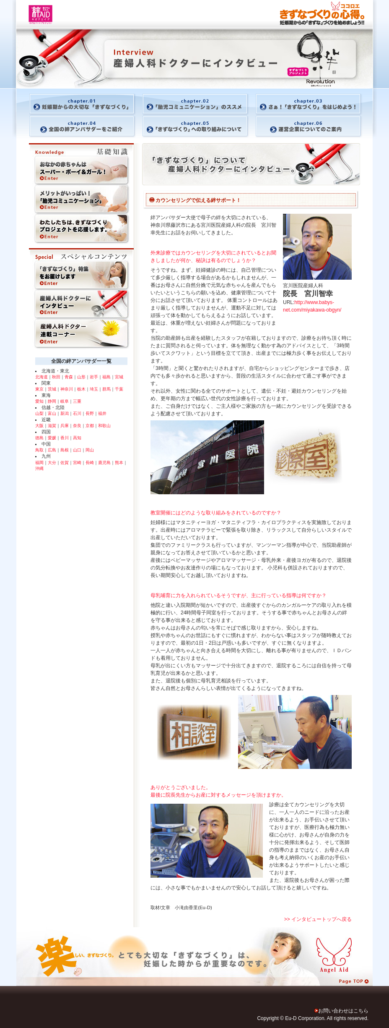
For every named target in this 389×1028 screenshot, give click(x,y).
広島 (52, 450)
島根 (64, 450)
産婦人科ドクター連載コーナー (81, 336)
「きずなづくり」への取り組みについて (194, 127)
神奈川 (66, 389)
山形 (81, 377)
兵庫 (64, 425)
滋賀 (52, 425)
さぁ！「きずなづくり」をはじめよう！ (314, 101)
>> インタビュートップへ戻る (318, 919)
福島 (106, 377)
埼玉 (94, 389)
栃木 (81, 389)
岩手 (94, 377)
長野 (90, 413)
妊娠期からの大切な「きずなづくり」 (75, 101)
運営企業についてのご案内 (314, 127)
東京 (39, 389)
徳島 (39, 437)
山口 (77, 450)
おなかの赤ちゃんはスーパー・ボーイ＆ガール (81, 164)
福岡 (39, 462)
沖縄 (39, 468)
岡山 (90, 450)
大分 (52, 462)
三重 (77, 401)
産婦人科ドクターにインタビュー (81, 305)
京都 (90, 425)
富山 (52, 413)
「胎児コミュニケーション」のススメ (194, 101)
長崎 (90, 462)
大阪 (39, 425)
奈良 (77, 425)
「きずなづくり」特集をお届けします (81, 269)
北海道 (41, 377)
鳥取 (39, 450)
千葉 (119, 389)
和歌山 (104, 425)
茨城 (52, 389)
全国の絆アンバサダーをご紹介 (75, 127)
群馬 (106, 389)
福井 (102, 413)
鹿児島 (104, 462)
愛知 (39, 401)
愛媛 (52, 437)
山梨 (39, 413)
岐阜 (64, 401)
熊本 (119, 462)
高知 (77, 437)
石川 (77, 413)
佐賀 (64, 462)
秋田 (56, 377)
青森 (69, 377)
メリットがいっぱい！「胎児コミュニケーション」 (81, 200)
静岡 (52, 401)
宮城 (119, 377)
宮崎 (77, 462)
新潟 (64, 413)
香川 (64, 437)
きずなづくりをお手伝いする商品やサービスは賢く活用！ (81, 231)
